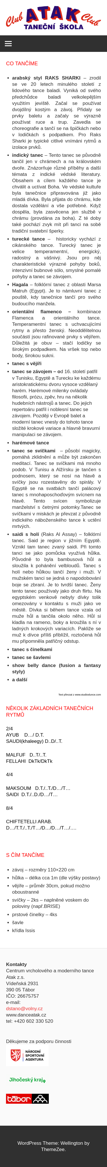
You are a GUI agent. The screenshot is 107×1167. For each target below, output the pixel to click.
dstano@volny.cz (24, 1008)
